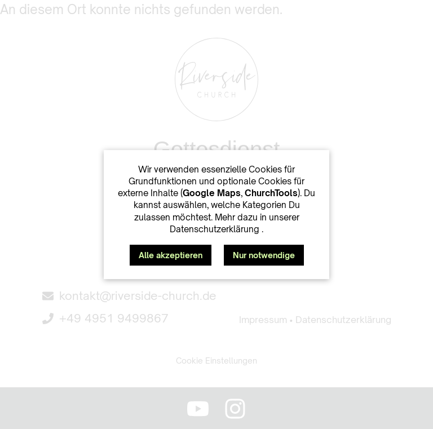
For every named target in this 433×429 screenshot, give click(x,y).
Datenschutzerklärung (216, 229)
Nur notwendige (264, 255)
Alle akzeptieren (170, 255)
